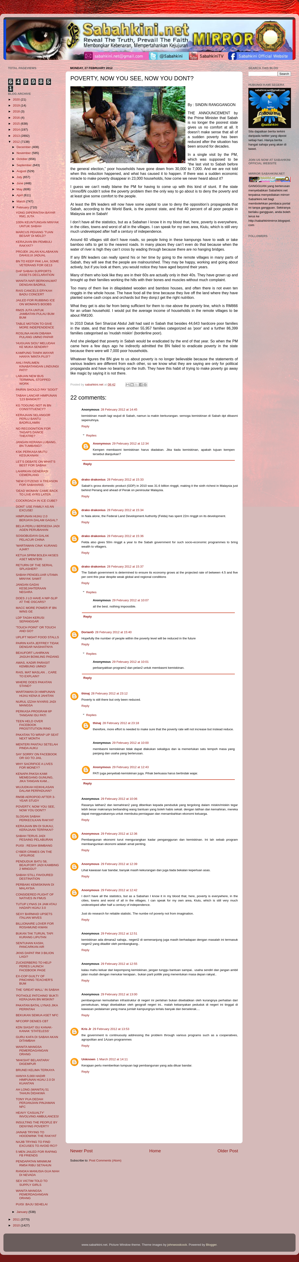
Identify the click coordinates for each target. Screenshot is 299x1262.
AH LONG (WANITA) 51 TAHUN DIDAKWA (32, 1091)
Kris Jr (86, 1029)
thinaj (85, 693)
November (24, 153)
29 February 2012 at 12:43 (130, 767)
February (23, 207)
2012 (17, 141)
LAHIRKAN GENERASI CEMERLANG (32, 473)
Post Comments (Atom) (105, 1160)
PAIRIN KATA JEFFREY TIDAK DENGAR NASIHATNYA (37, 645)
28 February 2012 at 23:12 (109, 693)
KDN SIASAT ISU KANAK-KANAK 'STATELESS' (34, 1029)
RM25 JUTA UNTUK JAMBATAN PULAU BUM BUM (35, 313)
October (23, 159)
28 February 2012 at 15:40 (113, 632)
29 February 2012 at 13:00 (119, 994)
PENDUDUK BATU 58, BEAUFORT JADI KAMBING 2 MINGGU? (37, 865)
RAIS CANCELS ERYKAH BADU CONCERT (34, 292)
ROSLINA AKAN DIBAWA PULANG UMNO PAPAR (34, 335)
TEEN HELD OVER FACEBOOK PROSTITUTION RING (33, 724)
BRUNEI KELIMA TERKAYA (35, 1070)
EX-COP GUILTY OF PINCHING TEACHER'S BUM (34, 979)
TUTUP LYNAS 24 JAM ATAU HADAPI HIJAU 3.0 (36, 905)
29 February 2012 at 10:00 (130, 742)
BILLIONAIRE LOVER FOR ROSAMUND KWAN (35, 925)
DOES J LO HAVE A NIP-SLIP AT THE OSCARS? (37, 600)
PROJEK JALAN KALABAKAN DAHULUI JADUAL (37, 253)
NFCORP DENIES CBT (32, 1021)
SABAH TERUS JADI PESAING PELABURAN (34, 837)
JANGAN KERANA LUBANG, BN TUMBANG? (36, 444)
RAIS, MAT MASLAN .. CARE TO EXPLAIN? (36, 674)
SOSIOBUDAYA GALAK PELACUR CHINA (32, 537)
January (23, 1212)
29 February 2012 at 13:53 (111, 1029)
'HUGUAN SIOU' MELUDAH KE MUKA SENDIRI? (35, 345)
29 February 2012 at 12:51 (119, 933)
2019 (17, 105)
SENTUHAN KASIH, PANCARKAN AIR (30, 945)
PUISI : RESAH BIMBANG (34, 845)
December (24, 147)
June (20, 183)
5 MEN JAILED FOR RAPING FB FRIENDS (36, 1153)
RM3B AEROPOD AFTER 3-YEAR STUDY (35, 798)
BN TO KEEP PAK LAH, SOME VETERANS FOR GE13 (37, 263)
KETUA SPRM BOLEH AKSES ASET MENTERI (37, 557)
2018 (17, 111)
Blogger (211, 1244)
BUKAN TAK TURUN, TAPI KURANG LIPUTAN (34, 935)
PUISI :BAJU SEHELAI (32, 1204)
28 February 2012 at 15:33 (125, 479)
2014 (17, 129)
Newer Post (81, 1150)
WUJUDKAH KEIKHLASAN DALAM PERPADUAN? (35, 788)
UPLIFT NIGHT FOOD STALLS (37, 637)
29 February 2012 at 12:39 (119, 864)
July (20, 177)
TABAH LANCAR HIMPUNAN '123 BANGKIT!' (36, 397)
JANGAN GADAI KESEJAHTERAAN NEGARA (31, 588)
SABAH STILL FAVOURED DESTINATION (34, 876)
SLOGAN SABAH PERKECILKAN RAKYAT (35, 818)
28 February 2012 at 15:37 (125, 566)
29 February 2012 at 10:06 (119, 798)
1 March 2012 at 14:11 (112, 1059)
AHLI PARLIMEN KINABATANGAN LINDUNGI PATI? (37, 366)
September (25, 165)
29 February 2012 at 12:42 (119, 890)
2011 (17, 1219)
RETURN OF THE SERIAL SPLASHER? (34, 567)
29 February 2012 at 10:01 (130, 661)
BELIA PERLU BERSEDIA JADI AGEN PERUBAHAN (38, 528)
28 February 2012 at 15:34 (125, 510)
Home (155, 1150)
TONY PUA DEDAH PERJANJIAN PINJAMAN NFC (35, 1102)
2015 (17, 123)
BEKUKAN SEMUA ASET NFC (37, 1015)
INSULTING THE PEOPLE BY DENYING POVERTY (37, 1124)
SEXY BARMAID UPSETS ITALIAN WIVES (34, 915)
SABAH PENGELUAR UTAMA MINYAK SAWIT (37, 576)
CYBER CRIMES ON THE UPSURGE (34, 853)
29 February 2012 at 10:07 (130, 600)
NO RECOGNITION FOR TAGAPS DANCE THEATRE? (33, 432)
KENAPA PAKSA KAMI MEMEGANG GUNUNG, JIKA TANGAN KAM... (34, 777)
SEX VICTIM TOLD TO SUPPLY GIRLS (32, 1182)
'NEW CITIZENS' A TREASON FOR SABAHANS (37, 483)
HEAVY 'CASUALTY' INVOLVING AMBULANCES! (37, 1114)
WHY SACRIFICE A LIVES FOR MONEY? (34, 765)
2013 (17, 135)
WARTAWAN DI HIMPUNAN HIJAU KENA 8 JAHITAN (35, 693)
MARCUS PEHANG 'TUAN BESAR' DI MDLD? (34, 234)
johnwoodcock (177, 1244)
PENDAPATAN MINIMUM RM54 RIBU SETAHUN (33, 1163)
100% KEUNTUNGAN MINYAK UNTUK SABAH (37, 224)
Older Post (228, 1150)
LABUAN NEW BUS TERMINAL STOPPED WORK (33, 379)
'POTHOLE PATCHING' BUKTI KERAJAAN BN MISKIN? (37, 997)
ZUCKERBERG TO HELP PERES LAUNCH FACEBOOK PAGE (34, 966)
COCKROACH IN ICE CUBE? (36, 500)
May (20, 189)
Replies (91, 435)
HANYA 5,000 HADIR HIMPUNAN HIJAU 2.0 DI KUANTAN (35, 1079)
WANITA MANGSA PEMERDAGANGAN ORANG (32, 1050)
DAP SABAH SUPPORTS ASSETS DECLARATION (35, 273)
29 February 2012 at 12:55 (119, 963)
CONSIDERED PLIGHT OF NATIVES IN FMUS (35, 896)
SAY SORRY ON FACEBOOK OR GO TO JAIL (36, 756)
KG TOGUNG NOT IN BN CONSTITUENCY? (33, 407)
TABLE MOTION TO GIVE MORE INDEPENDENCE (35, 325)
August (22, 171)
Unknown (88, 1059)
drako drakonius (93, 479)
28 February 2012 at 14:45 (119, 409)
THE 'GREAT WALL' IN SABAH (37, 989)
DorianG (87, 632)
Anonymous (102, 443)
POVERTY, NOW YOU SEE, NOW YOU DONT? (35, 808)
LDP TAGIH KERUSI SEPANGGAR (30, 619)
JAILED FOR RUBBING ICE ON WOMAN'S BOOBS (35, 302)
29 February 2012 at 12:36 (119, 833)
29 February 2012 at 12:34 (130, 443)
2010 (17, 1225)
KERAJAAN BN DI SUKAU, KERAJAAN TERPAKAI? (35, 827)
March (21, 201)
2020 (17, 99)
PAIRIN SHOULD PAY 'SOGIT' (37, 389)
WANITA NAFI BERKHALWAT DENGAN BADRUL (36, 282)
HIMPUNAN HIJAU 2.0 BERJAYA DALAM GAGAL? (37, 518)
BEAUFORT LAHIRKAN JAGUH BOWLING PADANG (37, 654)
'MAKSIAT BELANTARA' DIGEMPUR (32, 1062)
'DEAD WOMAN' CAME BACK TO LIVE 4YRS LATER (37, 492)
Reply (85, 426)
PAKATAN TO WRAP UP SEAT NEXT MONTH (37, 736)
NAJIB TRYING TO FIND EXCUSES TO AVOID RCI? (36, 1143)
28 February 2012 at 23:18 (121, 723)
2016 (17, 117)
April (20, 195)
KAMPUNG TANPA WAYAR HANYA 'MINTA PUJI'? (35, 354)
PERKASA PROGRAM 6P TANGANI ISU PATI (34, 713)
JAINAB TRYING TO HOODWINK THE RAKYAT (36, 1134)
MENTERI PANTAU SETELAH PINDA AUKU (37, 746)
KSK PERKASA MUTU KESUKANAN (31, 453)
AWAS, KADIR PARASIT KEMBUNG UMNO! (33, 664)
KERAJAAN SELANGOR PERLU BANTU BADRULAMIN (33, 418)
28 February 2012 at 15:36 (125, 536)
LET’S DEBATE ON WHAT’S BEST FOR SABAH (35, 463)
